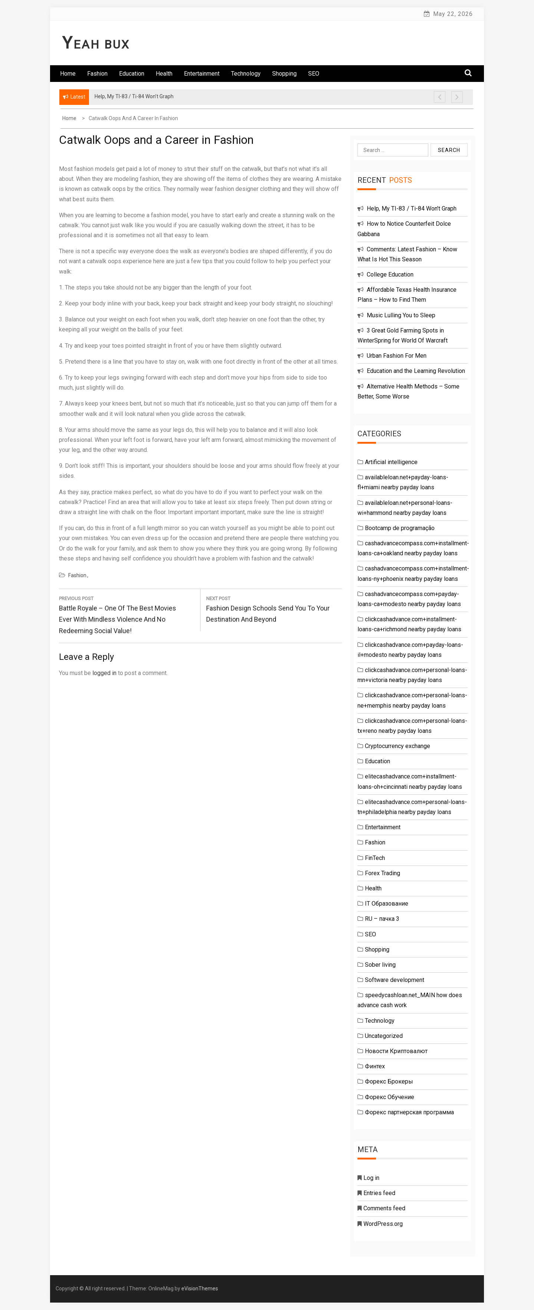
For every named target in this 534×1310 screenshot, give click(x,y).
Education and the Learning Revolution (416, 370)
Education (131, 73)
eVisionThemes (199, 1288)
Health (164, 73)
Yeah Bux (96, 44)
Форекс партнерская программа (409, 1112)
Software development (394, 979)
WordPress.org (383, 1223)
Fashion (97, 73)
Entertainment (202, 73)
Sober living (380, 964)
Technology (246, 73)
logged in (104, 672)
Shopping (284, 73)
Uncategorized (384, 1035)
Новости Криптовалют (396, 1051)
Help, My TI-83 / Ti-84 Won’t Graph (411, 208)
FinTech (375, 857)
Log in (371, 1177)
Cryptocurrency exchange (397, 746)
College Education (390, 274)
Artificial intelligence (391, 462)
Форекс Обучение (389, 1097)
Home (68, 73)
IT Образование (386, 903)
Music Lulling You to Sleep (401, 315)
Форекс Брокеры (389, 1081)
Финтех (375, 1066)
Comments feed (384, 1208)
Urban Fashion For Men (396, 355)
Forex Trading (382, 873)
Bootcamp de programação (400, 528)
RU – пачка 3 (382, 918)
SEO (313, 73)
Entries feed (379, 1193)
